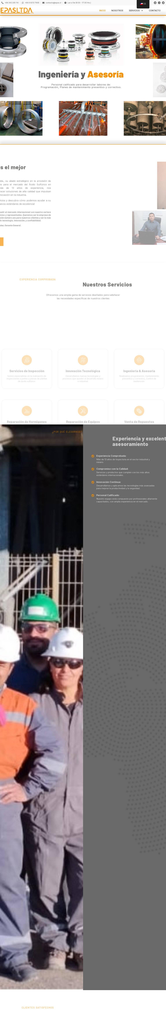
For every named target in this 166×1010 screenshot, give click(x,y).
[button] (124, 82)
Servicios (136, 10)
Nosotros (117, 10)
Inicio (102, 10)
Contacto (155, 10)
